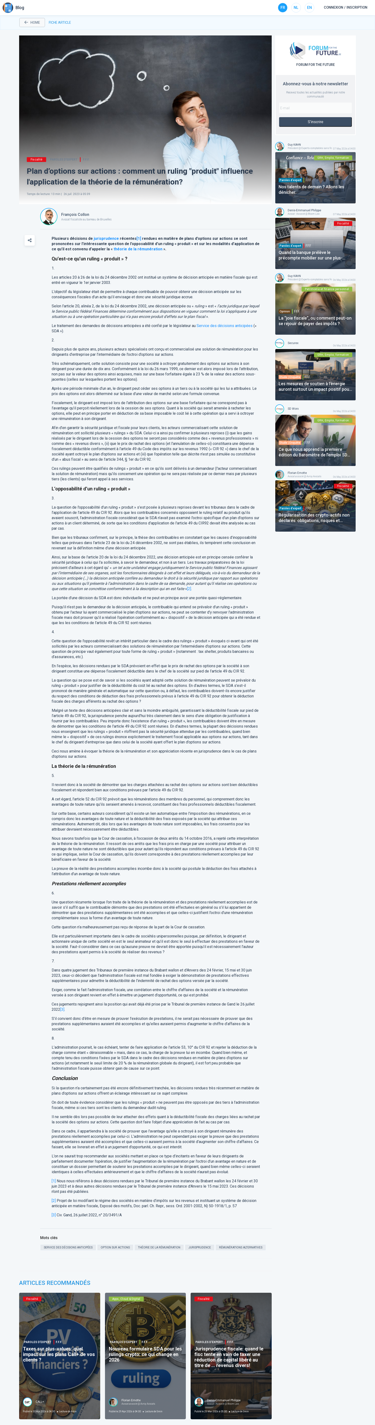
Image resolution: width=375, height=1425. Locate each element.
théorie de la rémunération (138, 249)
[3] (62, 1009)
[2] (189, 588)
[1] (54, 1181)
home (32, 22)
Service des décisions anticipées (225, 325)
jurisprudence (106, 238)
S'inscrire (315, 122)
